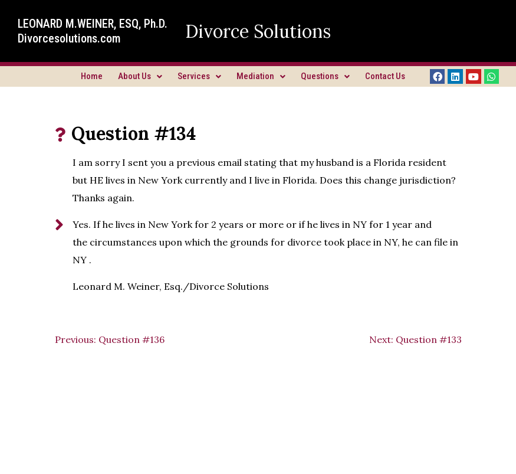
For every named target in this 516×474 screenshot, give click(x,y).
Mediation (260, 76)
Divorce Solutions (258, 31)
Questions (325, 76)
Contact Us (385, 76)
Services (199, 76)
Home (92, 76)
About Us (140, 76)
